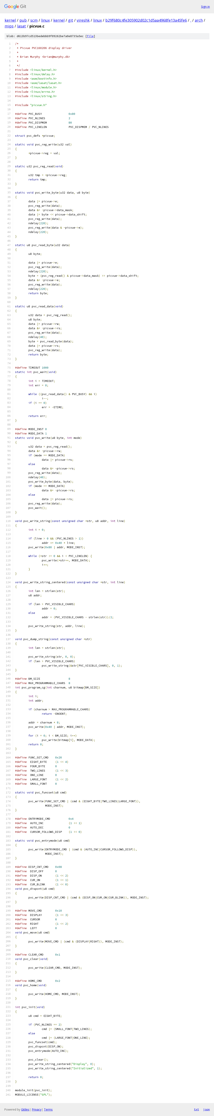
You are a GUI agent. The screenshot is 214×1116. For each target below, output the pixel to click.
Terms (48, 1109)
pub (23, 20)
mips (9, 26)
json (206, 1109)
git (70, 20)
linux (45, 20)
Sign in (205, 7)
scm (34, 20)
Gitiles (25, 1109)
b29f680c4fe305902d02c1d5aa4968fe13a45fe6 (146, 20)
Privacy (36, 1109)
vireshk (83, 20)
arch (199, 20)
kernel (10, 20)
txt (196, 1109)
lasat (21, 26)
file (90, 36)
